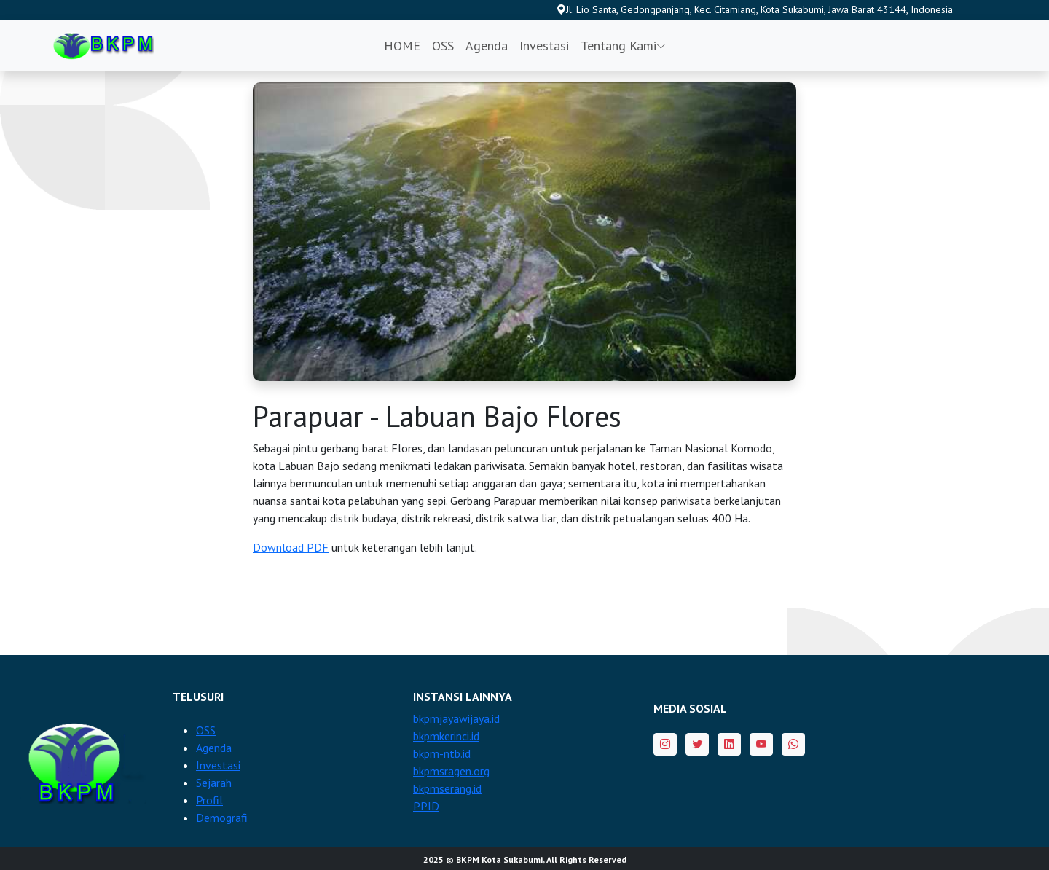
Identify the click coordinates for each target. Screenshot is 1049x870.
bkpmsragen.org (451, 771)
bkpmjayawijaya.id (456, 718)
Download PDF (291, 547)
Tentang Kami (623, 45)
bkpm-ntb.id (442, 753)
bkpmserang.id (447, 788)
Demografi (222, 817)
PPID (426, 806)
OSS (443, 45)
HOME (402, 45)
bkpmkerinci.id (446, 736)
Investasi (544, 45)
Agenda (486, 45)
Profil (209, 800)
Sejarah (214, 782)
